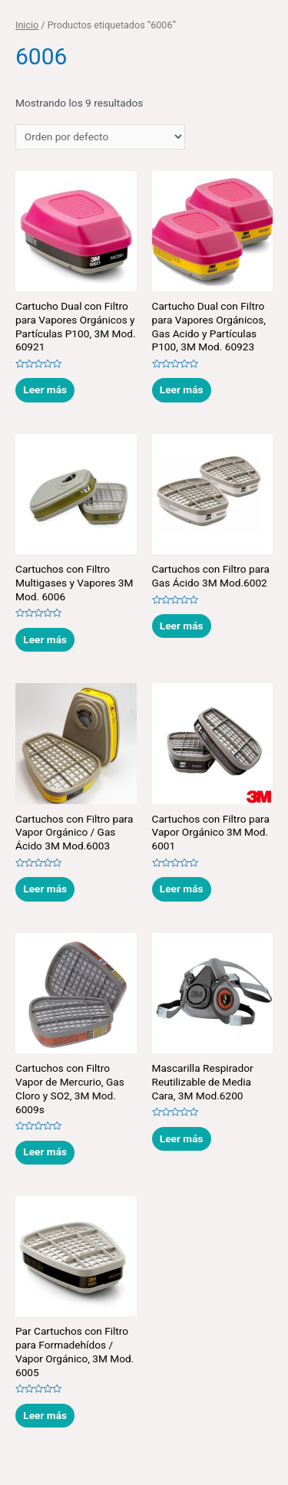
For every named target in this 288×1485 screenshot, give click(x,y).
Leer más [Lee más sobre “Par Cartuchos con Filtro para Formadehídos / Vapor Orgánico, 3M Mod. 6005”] (45, 1415)
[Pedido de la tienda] (100, 137)
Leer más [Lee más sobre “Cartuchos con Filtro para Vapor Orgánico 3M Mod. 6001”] (182, 888)
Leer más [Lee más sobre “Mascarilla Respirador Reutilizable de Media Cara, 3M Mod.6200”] (182, 1138)
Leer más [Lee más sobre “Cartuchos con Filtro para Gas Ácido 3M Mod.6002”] (182, 625)
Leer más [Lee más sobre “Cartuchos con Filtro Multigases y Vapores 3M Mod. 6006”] (45, 639)
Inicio (26, 25)
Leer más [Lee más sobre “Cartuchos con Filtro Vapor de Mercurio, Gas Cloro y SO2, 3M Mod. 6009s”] (45, 1151)
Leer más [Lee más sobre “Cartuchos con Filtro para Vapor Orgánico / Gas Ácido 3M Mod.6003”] (45, 888)
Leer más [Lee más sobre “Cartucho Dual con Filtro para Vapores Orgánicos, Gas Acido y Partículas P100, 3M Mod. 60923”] (182, 389)
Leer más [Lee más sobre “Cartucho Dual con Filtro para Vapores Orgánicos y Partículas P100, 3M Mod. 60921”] (45, 389)
